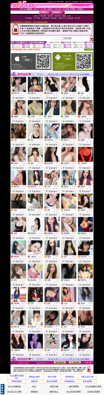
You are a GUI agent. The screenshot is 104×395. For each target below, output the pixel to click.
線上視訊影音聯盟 (74, 392)
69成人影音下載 (87, 377)
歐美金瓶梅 (87, 381)
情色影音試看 (33, 362)
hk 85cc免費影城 (14, 386)
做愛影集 (34, 392)
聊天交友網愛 (52, 381)
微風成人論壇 (34, 377)
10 (73, 74)
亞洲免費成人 (69, 381)
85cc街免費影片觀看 (93, 386)
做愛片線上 (54, 392)
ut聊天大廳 (54, 386)
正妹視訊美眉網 (93, 392)
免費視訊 (23, 93)
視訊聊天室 (69, 377)
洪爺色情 (34, 381)
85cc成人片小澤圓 (14, 392)
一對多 (58, 116)
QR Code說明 (88, 49)
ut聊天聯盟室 (74, 386)
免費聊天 (57, 163)
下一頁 (77, 74)
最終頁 (87, 74)
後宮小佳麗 (52, 377)
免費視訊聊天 (16, 381)
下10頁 (82, 74)
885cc (34, 386)
